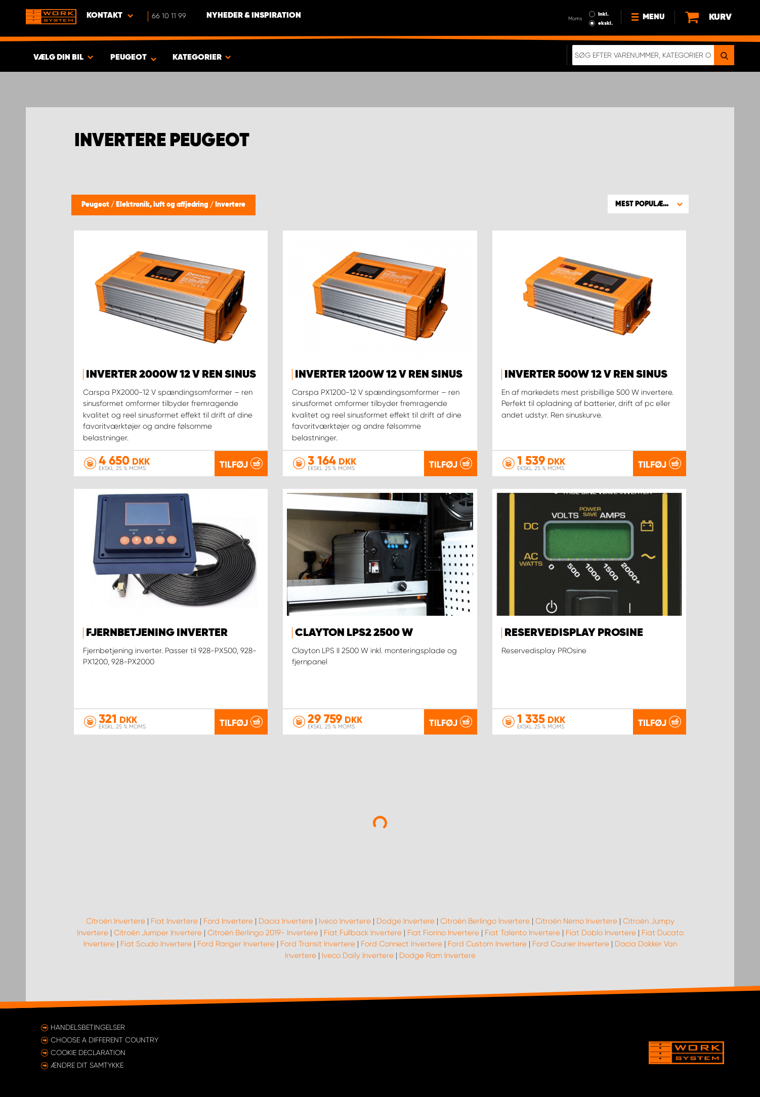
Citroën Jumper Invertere (158, 932)
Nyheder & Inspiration (253, 16)
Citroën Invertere (115, 921)
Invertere (230, 204)
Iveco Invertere (345, 921)
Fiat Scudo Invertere (156, 943)
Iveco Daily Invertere (358, 955)
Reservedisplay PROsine (573, 632)
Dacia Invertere (286, 921)
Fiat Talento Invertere (522, 932)
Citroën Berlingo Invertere (485, 921)
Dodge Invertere (405, 921)
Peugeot (96, 204)
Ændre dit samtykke (87, 1065)
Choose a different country (104, 1040)
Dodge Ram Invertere (437, 955)
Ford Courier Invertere (570, 943)
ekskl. (605, 23)
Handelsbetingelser (88, 1027)
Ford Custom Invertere (487, 943)
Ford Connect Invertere (401, 943)
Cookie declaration (88, 1052)
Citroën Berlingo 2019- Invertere (262, 932)
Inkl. (603, 14)
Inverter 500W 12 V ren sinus (585, 374)
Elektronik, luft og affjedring (163, 204)
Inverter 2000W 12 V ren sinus (171, 374)
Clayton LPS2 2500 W (354, 632)
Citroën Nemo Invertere (576, 921)
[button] (648, 204)
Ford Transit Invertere (317, 943)
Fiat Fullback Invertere (363, 932)
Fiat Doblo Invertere (601, 932)
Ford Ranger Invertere (236, 943)
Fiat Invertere (174, 921)
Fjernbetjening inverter (157, 632)
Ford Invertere (228, 921)
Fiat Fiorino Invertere (443, 932)
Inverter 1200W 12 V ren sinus (378, 374)
